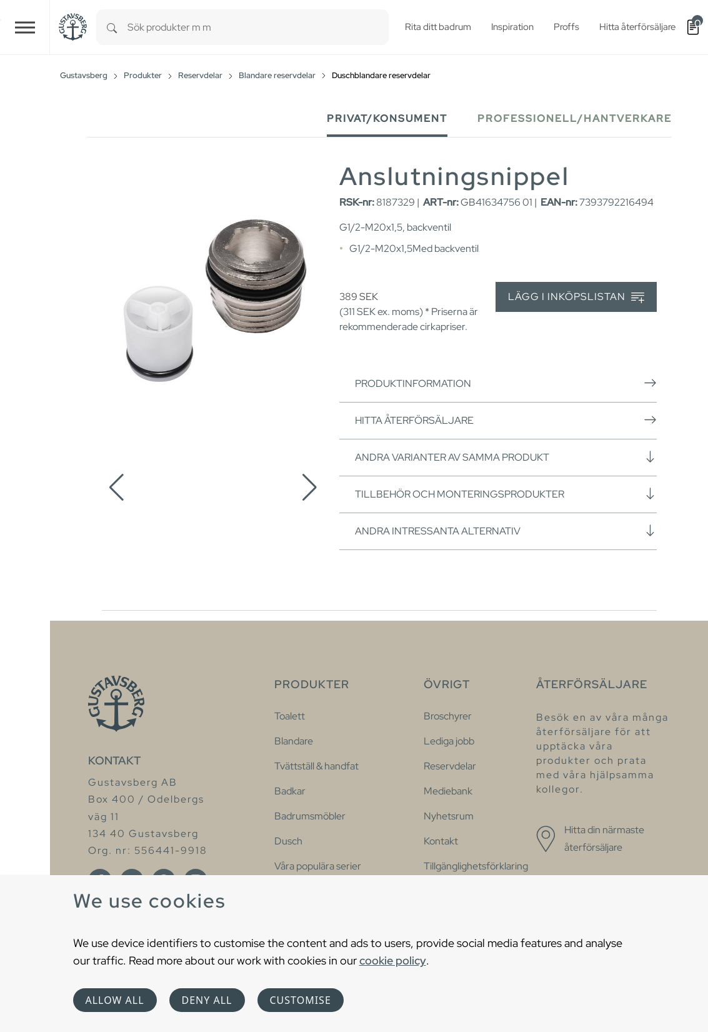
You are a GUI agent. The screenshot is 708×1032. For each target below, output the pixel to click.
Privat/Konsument (387, 118)
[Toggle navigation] (25, 27)
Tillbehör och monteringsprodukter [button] (506, 494)
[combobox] (258, 27)
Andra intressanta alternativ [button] (506, 531)
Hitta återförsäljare (506, 420)
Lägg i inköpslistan (576, 297)
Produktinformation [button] (506, 383)
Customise (300, 1000)
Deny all (207, 1000)
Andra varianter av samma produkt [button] (506, 457)
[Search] (111, 27)
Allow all (115, 1000)
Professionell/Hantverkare (574, 118)
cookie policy (392, 960)
